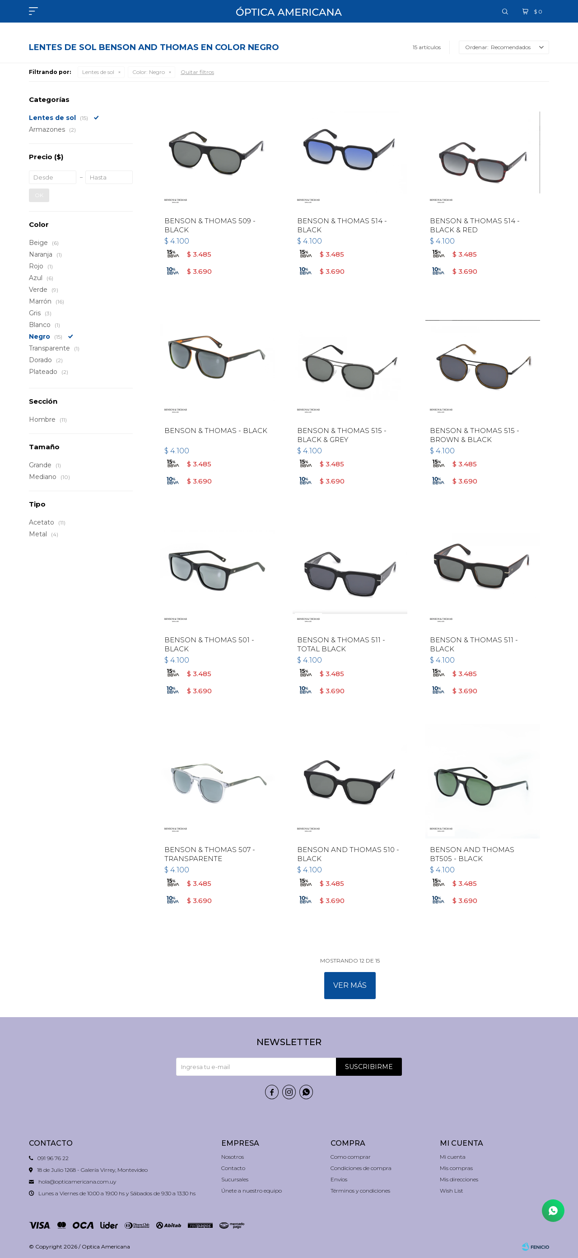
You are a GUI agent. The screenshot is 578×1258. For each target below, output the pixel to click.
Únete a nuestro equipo (251, 1190)
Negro (148, 72)
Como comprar (351, 1156)
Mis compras (456, 1168)
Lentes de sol (98, 72)
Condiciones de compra (361, 1168)
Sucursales (234, 1179)
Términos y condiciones (360, 1190)
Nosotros (232, 1156)
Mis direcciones (459, 1179)
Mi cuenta (453, 1156)
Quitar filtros (197, 72)
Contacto (233, 1168)
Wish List (451, 1190)
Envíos (339, 1179)
